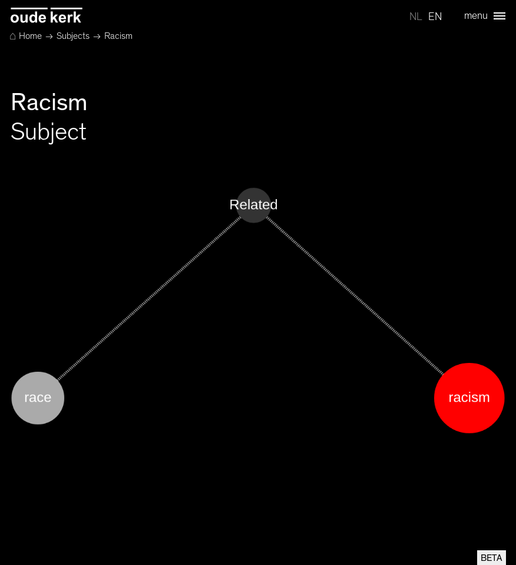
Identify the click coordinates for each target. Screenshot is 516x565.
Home (25, 36)
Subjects (73, 36)
